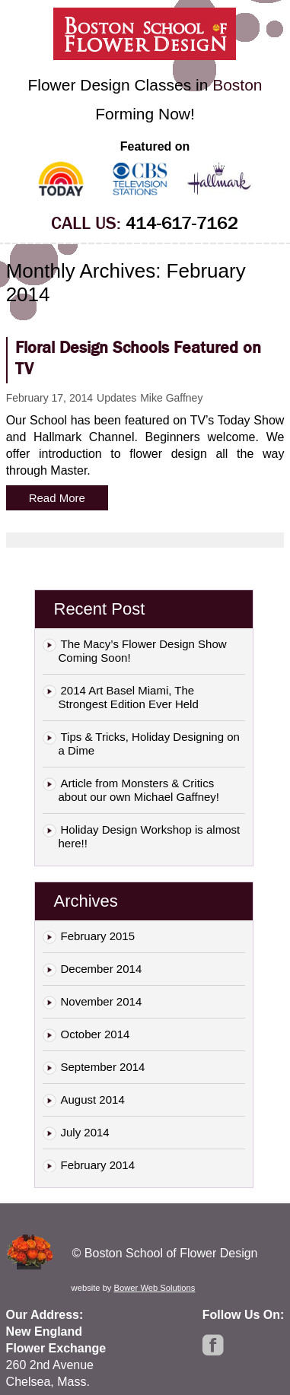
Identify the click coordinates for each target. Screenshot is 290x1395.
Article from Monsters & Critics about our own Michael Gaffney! (139, 790)
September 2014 (103, 1066)
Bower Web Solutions (155, 1287)
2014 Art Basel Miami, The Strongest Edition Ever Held (129, 697)
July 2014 (85, 1132)
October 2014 (95, 1034)
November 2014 (101, 1001)
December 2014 (101, 968)
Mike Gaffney (171, 398)
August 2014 (93, 1099)
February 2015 (98, 935)
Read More (57, 497)
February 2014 (98, 1164)
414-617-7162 (182, 223)
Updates (116, 398)
